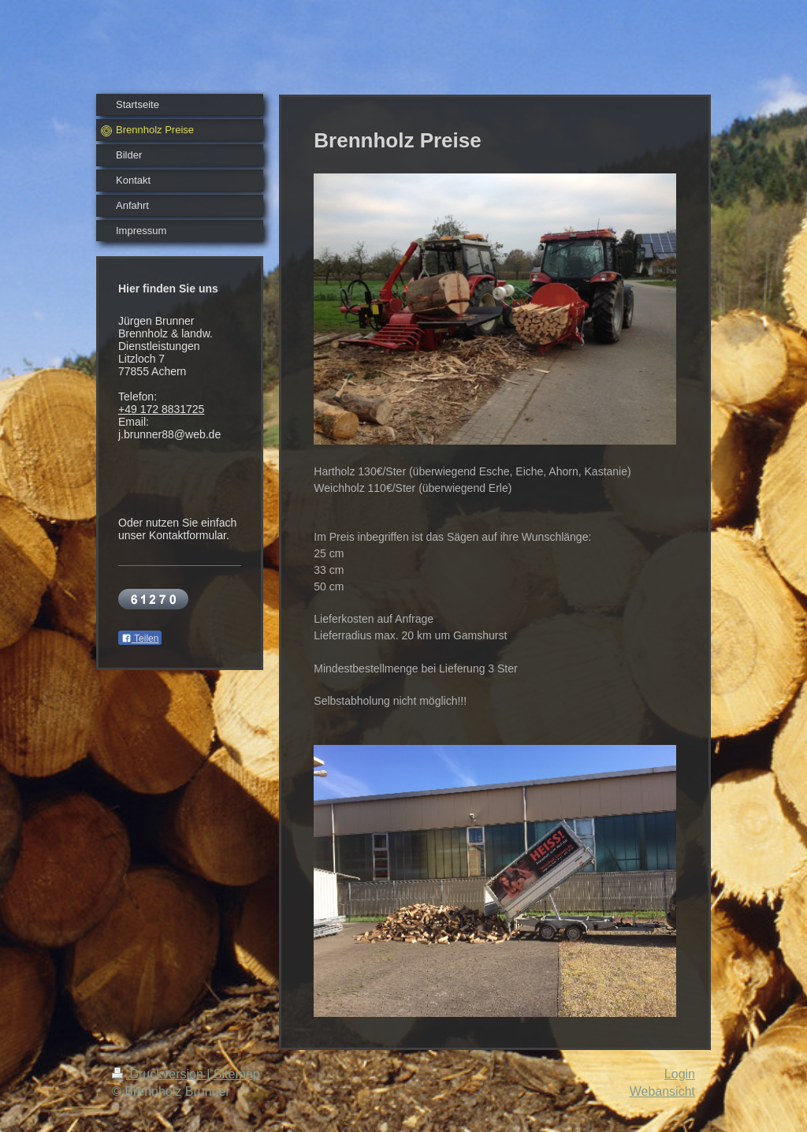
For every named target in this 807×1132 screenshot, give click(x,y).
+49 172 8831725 (161, 409)
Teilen (139, 638)
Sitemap (237, 1074)
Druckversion (159, 1074)
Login (679, 1074)
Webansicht (662, 1091)
